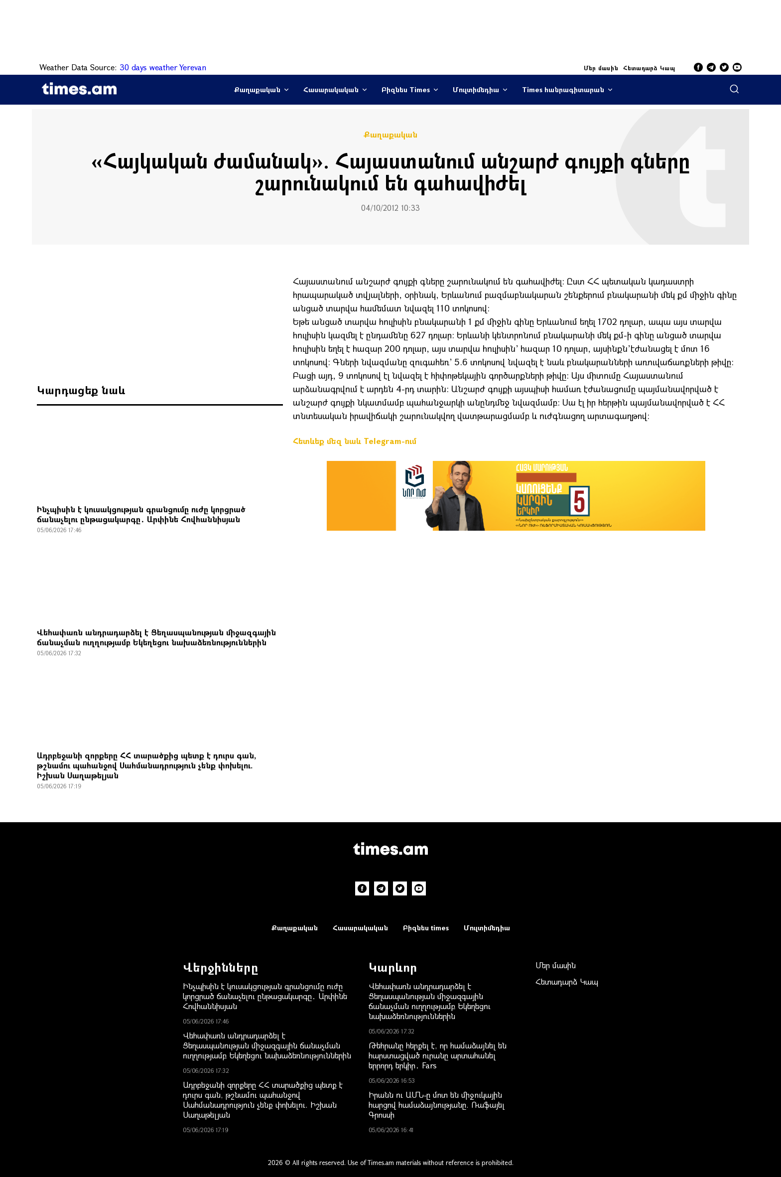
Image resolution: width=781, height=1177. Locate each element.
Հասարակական (331, 89)
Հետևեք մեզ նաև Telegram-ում (354, 441)
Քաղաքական (257, 89)
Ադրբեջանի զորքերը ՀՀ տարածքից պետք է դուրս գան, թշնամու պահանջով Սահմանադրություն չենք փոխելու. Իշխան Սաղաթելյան (147, 765)
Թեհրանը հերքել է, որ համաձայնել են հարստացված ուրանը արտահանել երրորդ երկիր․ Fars (438, 1055)
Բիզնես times (426, 927)
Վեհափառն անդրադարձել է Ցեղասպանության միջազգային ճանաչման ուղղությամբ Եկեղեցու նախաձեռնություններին (156, 637)
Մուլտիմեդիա (476, 89)
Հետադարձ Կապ (649, 68)
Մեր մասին (601, 68)
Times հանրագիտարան (563, 89)
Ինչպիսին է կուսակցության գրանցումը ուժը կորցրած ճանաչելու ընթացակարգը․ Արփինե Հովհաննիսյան (141, 514)
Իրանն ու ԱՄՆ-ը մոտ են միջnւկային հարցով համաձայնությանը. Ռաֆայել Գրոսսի (437, 1104)
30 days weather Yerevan (163, 67)
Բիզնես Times (406, 89)
